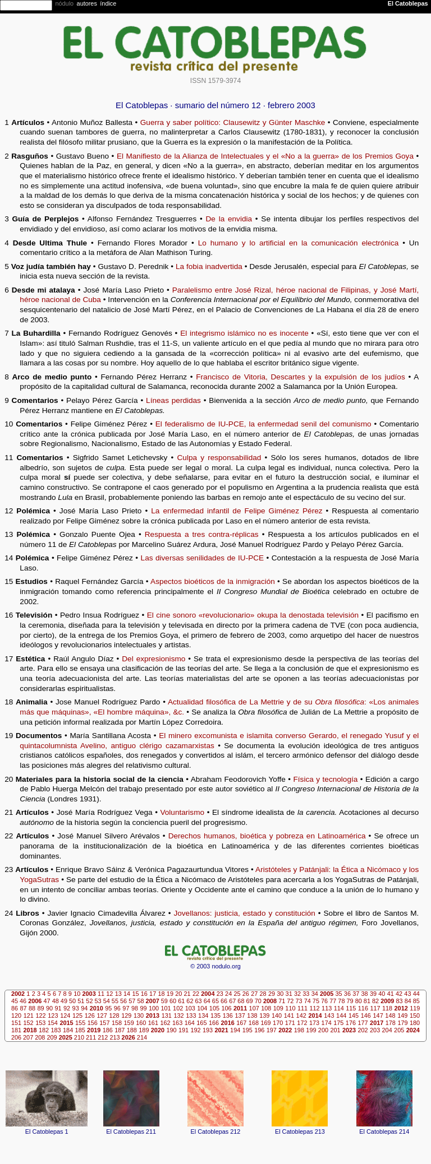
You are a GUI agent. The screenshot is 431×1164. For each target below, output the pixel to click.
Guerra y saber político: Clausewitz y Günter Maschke (232, 122)
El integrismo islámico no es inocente (244, 333)
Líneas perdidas (173, 400)
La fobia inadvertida (209, 266)
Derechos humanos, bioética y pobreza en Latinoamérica (267, 836)
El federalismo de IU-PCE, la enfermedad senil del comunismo (263, 424)
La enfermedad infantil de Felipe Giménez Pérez (236, 511)
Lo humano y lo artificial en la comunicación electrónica (298, 243)
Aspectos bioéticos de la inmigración (212, 581)
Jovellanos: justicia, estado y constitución (244, 913)
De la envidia (229, 219)
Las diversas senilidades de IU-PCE (202, 558)
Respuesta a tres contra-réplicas (202, 534)
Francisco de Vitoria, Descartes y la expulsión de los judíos (300, 377)
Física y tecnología (326, 779)
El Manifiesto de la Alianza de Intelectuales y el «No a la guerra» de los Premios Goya (265, 156)
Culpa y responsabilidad (219, 457)
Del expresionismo (153, 659)
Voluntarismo (182, 812)
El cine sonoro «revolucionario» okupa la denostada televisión (253, 615)
